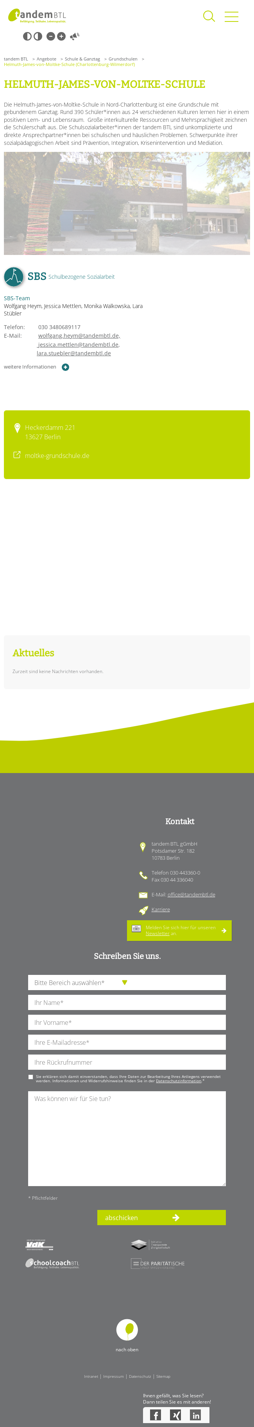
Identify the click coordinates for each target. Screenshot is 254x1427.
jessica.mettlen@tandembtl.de (61, 344)
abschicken (121, 1217)
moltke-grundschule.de (57, 455)
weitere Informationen (37, 367)
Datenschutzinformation (178, 1080)
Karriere (161, 909)
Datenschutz (140, 1376)
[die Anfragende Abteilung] (127, 982)
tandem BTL (16, 59)
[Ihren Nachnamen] (127, 1002)
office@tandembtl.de (191, 894)
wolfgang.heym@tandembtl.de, (79, 335)
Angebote (46, 59)
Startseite (37, 15)
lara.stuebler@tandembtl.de (74, 353)
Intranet (91, 1376)
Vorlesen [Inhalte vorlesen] (74, 36)
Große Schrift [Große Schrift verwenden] (61, 36)
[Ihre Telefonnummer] (127, 1062)
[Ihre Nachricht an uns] (127, 1138)
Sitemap (163, 1376)
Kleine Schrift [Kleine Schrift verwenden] (50, 36)
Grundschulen (123, 59)
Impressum (113, 1376)
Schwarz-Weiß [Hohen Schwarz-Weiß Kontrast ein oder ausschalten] (27, 36)
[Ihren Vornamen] (127, 1022)
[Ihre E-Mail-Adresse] (127, 1042)
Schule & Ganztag (82, 59)
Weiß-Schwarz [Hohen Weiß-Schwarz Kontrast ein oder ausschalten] (38, 36)
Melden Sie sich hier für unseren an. (181, 930)
